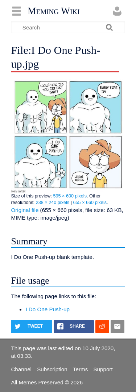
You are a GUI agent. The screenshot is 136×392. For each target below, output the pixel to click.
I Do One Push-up (47, 309)
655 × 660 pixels (90, 202)
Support (102, 369)
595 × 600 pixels (70, 196)
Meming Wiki (54, 10)
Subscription (52, 369)
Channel (21, 369)
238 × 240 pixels (53, 202)
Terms (80, 369)
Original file (24, 210)
